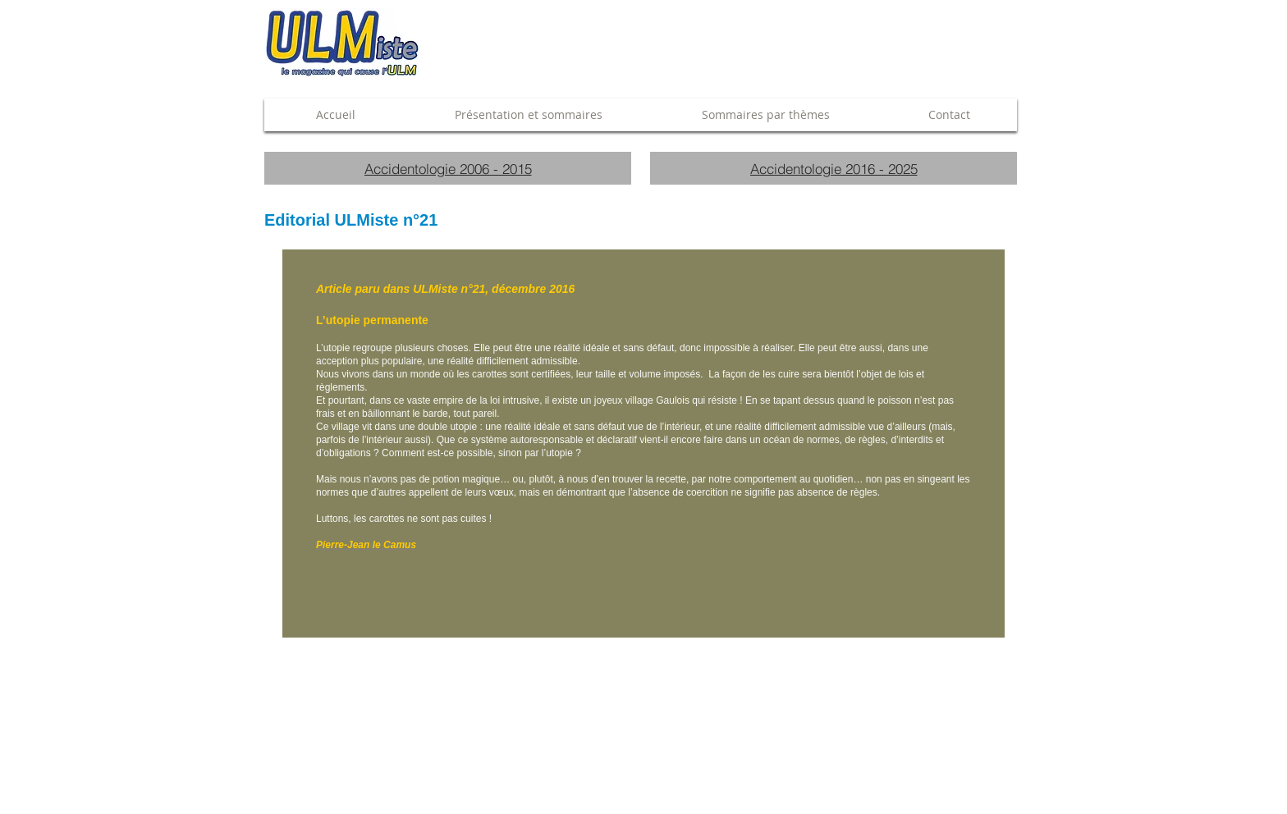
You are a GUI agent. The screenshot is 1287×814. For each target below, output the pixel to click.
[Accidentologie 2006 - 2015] (447, 168)
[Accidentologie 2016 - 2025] (833, 168)
